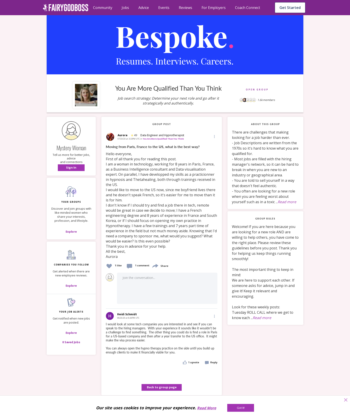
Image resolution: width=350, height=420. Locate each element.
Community (102, 7)
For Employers (214, 7)
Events (163, 7)
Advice (143, 7)
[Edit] (214, 136)
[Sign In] (71, 167)
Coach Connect (247, 7)
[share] (155, 265)
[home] (65, 7)
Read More (206, 407)
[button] (71, 167)
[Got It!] (240, 408)
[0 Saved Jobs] (71, 342)
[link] (161, 201)
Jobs (125, 7)
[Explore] (71, 231)
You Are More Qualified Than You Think (163, 138)
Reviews (185, 7)
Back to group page (162, 387)
